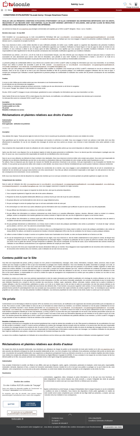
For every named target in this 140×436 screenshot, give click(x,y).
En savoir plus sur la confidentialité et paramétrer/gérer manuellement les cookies (22, 413)
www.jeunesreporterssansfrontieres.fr (94, 37)
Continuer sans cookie (30, 404)
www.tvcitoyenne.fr (76, 37)
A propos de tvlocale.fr (60, 423)
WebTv (76, 10)
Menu (10, 10)
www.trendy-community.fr (10, 66)
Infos (95, 418)
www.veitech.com (16, 39)
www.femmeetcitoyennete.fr (30, 39)
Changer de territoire (132, 7)
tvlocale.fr (18, 418)
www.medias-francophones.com (49, 39)
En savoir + (56, 421)
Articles (34, 10)
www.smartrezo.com (59, 65)
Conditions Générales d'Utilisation (101, 421)
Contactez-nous (57, 418)
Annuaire (119, 10)
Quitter (11, 404)
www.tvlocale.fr (65, 37)
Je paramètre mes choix (113, 427)
